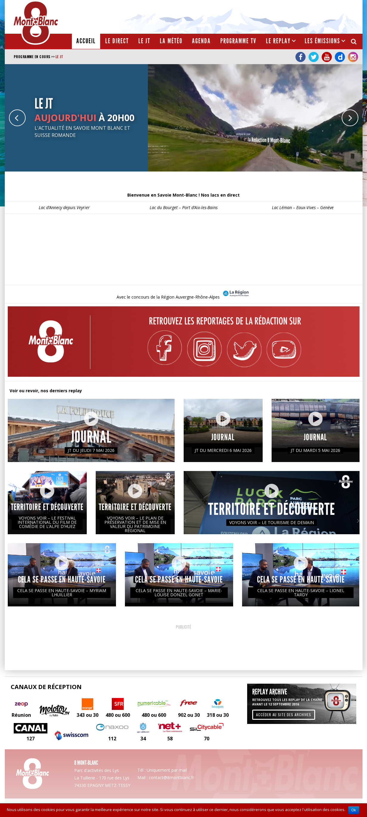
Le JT (144, 41)
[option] (184, 118)
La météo (171, 41)
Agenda (201, 41)
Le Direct (117, 41)
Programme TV (238, 41)
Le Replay (278, 41)
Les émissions (322, 41)
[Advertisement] (251, 16)
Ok (353, 810)
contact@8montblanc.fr (171, 777)
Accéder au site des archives (283, 714)
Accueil (86, 41)
